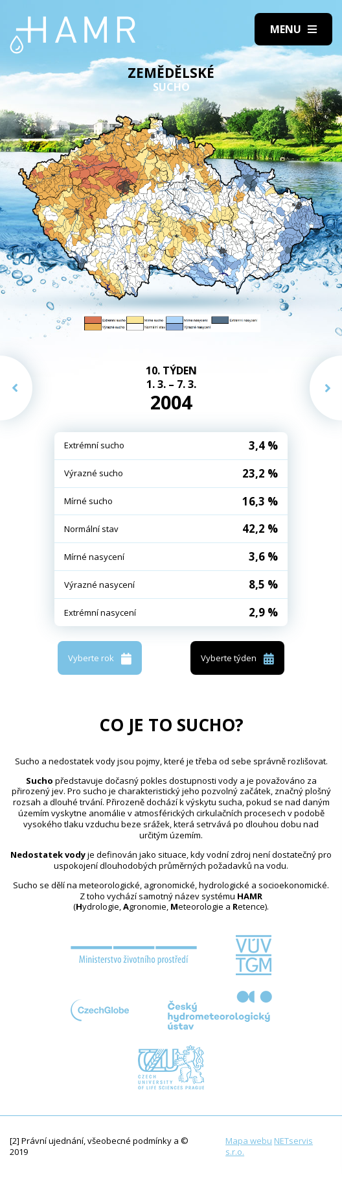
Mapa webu (248, 1141)
